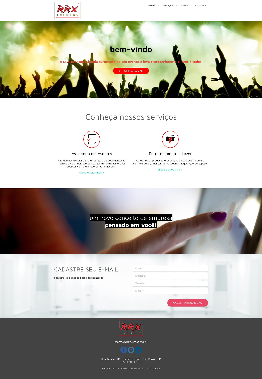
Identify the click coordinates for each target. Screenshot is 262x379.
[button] (131, 71)
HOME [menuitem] (151, 5)
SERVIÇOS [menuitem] (168, 5)
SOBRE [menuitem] (184, 5)
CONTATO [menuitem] (200, 5)
